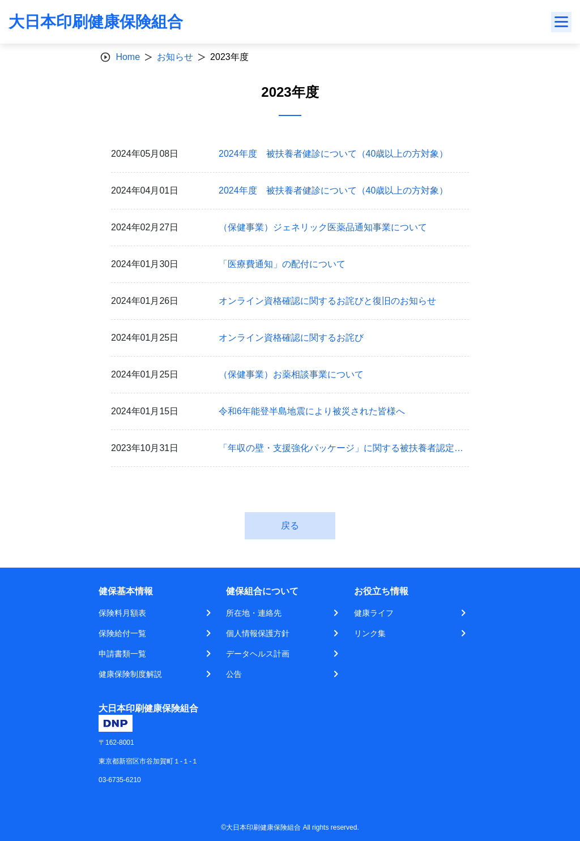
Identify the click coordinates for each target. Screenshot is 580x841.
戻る (290, 525)
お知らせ (175, 57)
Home (128, 57)
